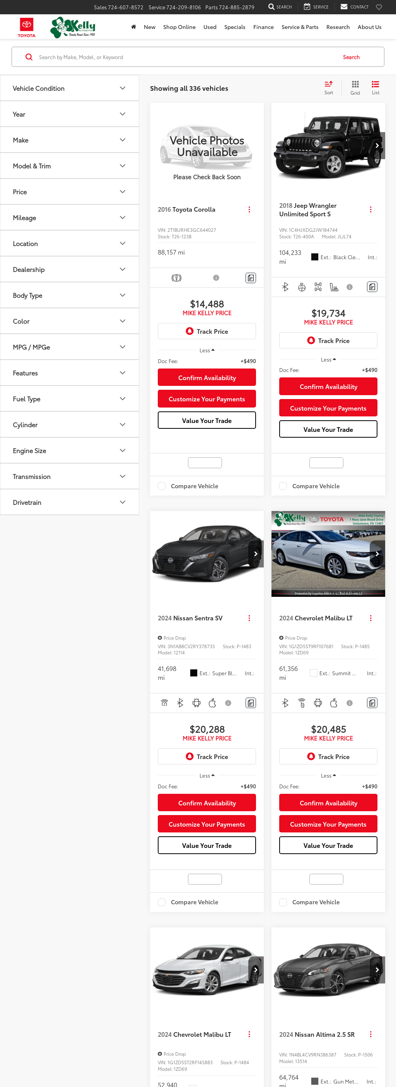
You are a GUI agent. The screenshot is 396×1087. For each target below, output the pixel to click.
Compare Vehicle (194, 486)
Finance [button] (263, 27)
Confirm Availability (207, 377)
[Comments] (251, 278)
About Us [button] (370, 27)
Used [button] (210, 27)
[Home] (133, 26)
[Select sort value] (331, 88)
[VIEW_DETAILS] (207, 145)
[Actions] (249, 209)
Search (351, 56)
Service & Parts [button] (300, 27)
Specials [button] (235, 27)
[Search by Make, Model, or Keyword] (187, 57)
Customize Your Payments (207, 398)
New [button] (149, 27)
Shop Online (179, 27)
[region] (207, 361)
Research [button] (338, 27)
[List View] (375, 88)
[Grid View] (353, 88)
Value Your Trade (207, 420)
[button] (377, 145)
